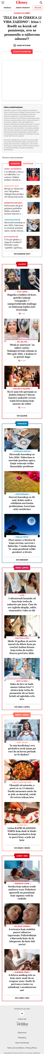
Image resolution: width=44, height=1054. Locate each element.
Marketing (22, 1037)
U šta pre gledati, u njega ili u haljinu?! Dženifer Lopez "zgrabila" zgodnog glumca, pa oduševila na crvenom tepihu (13, 243)
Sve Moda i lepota (22, 707)
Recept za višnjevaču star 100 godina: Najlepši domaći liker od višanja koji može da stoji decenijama (14, 192)
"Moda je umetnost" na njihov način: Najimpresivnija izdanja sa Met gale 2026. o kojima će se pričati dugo (22, 350)
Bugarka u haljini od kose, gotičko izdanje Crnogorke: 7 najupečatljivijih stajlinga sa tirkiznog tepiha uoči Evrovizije (22, 302)
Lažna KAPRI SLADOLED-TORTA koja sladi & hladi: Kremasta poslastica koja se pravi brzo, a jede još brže (22, 834)
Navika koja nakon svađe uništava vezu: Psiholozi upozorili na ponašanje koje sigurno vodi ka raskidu (22, 892)
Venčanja (7, 8)
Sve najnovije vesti (22, 254)
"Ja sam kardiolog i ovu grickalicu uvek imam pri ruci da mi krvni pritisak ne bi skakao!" (22, 750)
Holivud (38, 8)
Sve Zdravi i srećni (22, 848)
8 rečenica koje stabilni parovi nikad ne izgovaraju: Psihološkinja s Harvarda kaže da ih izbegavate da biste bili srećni (22, 937)
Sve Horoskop (22, 560)
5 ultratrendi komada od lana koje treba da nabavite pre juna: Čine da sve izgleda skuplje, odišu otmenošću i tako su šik (22, 604)
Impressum (22, 1032)
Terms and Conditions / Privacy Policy (22, 1048)
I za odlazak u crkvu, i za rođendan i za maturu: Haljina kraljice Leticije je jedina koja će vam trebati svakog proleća (14, 175)
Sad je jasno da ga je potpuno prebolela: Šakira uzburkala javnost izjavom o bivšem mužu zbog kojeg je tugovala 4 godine (13, 209)
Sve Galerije (22, 416)
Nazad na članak (22, 45)
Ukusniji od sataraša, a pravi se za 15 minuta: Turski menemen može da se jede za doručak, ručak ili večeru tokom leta (22, 791)
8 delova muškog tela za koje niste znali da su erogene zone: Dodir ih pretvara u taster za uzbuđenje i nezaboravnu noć (22, 982)
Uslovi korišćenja (22, 1042)
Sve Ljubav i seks (22, 998)
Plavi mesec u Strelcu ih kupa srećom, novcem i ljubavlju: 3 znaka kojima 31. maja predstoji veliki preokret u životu (22, 546)
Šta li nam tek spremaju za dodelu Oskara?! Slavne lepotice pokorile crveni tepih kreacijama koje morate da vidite (22, 397)
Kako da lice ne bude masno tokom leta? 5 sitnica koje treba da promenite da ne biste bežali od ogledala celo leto (22, 691)
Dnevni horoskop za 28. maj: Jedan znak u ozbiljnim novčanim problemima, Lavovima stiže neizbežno (22, 503)
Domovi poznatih (23, 8)
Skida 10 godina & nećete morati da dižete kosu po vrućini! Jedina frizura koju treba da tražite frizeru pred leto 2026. (22, 647)
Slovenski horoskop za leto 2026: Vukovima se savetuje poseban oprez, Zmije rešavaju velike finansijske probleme (14, 226)
